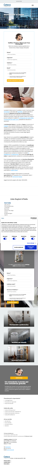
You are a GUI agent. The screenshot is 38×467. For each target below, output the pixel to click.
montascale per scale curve (11, 119)
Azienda (7, 425)
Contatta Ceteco (9, 424)
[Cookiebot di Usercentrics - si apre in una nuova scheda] (31, 218)
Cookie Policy (7, 462)
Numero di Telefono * (12, 289)
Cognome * (10, 278)
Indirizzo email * (11, 284)
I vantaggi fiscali (8, 400)
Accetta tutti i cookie (31, 247)
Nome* (8, 52)
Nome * (9, 273)
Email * (8, 68)
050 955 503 (7, 421)
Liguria (5, 214)
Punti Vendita (8, 422)
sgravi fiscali (14, 170)
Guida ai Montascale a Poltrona (12, 413)
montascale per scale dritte (26, 118)
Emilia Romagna (8, 213)
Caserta (6, 126)
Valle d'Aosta (7, 204)
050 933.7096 (19, 1)
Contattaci (19, 378)
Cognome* (9, 57)
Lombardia (6, 207)
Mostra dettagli (30, 243)
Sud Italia (19, 111)
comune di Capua (17, 176)
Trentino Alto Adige (8, 210)
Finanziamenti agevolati (10, 401)
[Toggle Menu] (33, 5)
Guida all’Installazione (10, 414)
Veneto (6, 212)
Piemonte (6, 209)
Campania (6, 111)
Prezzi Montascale (9, 403)
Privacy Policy (7, 460)
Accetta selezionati (18, 247)
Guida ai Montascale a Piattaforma (13, 411)
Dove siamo (6, 463)
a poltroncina (14, 154)
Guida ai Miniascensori (10, 410)
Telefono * (9, 62)
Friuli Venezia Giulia (8, 206)
